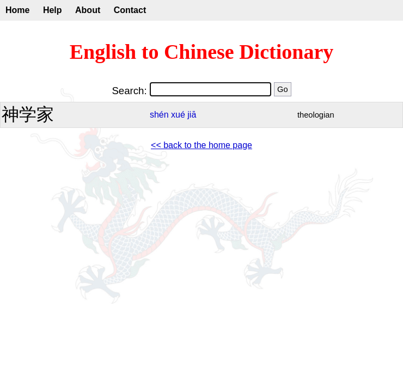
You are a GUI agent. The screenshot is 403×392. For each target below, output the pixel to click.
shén (159, 114)
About (87, 10)
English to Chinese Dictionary (202, 51)
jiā (191, 114)
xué (178, 114)
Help (52, 10)
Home (17, 10)
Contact (130, 10)
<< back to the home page (201, 145)
